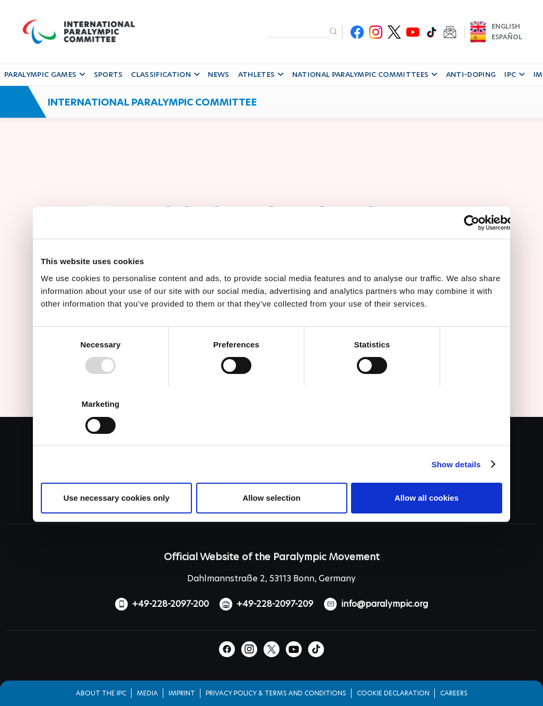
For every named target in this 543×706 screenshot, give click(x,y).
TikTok (431, 32)
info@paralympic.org (384, 604)
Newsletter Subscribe (450, 32)
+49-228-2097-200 (170, 604)
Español (507, 36)
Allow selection (271, 497)
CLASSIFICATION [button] (165, 74)
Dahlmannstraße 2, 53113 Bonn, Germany (271, 578)
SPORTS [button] (108, 74)
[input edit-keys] (298, 31)
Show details (456, 464)
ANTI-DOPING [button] (471, 74)
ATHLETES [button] (261, 74)
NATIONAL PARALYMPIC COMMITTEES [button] (364, 74)
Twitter (394, 32)
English (506, 26)
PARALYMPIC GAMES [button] (44, 74)
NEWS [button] (218, 74)
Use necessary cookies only (116, 497)
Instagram (375, 32)
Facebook (357, 32)
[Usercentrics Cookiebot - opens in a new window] (471, 223)
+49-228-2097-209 (275, 604)
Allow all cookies (427, 497)
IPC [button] (514, 74)
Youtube (412, 32)
